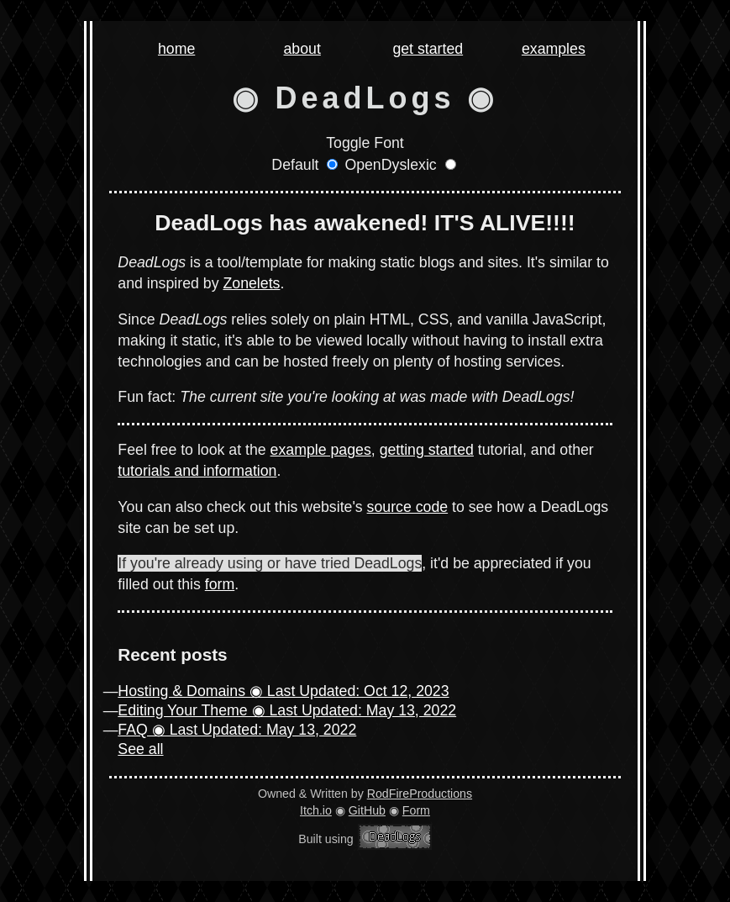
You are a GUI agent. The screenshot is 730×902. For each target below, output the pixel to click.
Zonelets (251, 283)
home (176, 49)
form (219, 584)
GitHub (367, 810)
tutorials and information (197, 470)
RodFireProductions (419, 793)
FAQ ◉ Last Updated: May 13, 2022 (237, 729)
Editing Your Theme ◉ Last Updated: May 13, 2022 (287, 710)
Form (416, 810)
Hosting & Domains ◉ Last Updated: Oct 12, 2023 (283, 691)
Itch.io (316, 810)
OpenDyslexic (390, 164)
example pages (320, 449)
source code (408, 506)
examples (554, 49)
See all (140, 749)
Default (294, 164)
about (302, 49)
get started (427, 49)
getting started (427, 449)
